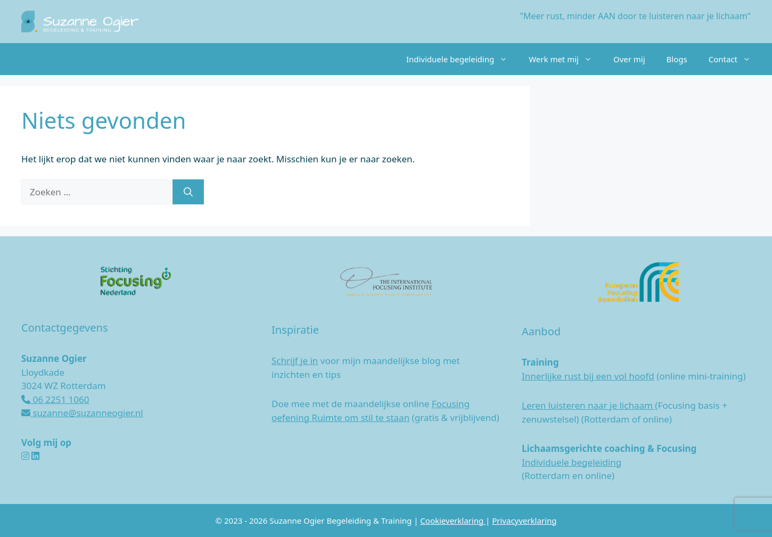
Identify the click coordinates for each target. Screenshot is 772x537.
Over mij (629, 59)
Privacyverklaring (524, 520)
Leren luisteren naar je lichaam (588, 405)
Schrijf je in (295, 360)
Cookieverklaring (453, 520)
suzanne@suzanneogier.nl (82, 413)
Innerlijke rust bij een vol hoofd (588, 376)
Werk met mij (566, 59)
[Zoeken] (188, 192)
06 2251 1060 (55, 399)
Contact (735, 59)
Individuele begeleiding (462, 59)
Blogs (677, 59)
